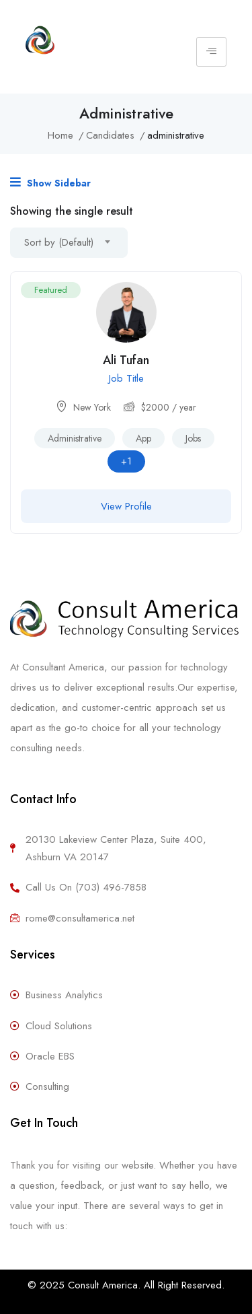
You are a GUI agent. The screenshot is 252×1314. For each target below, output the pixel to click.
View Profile (126, 506)
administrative (74, 438)
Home (60, 135)
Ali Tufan (126, 360)
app (143, 438)
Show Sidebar (50, 183)
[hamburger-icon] (211, 52)
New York (92, 407)
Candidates (110, 135)
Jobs (193, 438)
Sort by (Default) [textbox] (58, 242)
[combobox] (69, 243)
